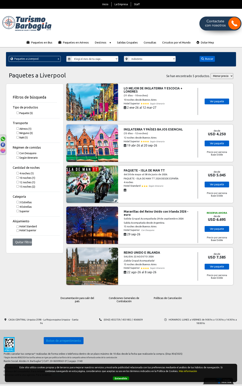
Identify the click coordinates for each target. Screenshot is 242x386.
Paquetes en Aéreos (73, 42)
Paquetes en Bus (39, 42)
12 (27, 182)
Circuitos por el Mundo (176, 42)
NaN (23, 137)
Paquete (26, 113)
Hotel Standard (28, 226)
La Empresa (121, 4)
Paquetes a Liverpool (34, 59)
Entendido (121, 378)
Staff (137, 4)
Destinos (103, 42)
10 (27, 177)
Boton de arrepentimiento (63, 340)
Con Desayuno (27, 153)
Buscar (207, 58)
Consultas (150, 42)
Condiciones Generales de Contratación (124, 300)
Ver (217, 101)
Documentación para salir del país (77, 300)
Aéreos (25, 128)
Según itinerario (28, 157)
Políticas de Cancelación (168, 298)
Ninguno (26, 133)
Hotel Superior (27, 230)
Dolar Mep (205, 42)
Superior (24, 211)
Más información (188, 371)
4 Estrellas (25, 206)
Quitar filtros (23, 242)
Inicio (105, 4)
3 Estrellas (25, 202)
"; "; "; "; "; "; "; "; (152, 59)
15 (27, 186)
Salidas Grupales (127, 42)
